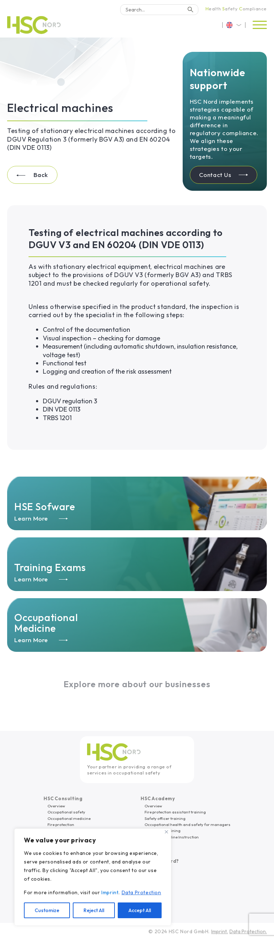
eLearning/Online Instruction (171, 837)
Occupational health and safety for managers (187, 824)
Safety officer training (165, 818)
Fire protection (60, 824)
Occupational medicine (69, 818)
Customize (47, 910)
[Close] (166, 831)
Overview (56, 805)
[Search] (159, 9)
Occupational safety (66, 811)
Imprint (109, 892)
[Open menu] (260, 25)
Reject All (93, 910)
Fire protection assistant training (175, 811)
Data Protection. (248, 931)
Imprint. (219, 931)
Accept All (139, 910)
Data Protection (141, 892)
